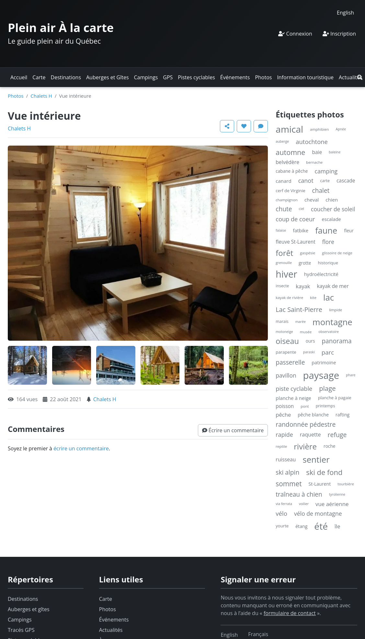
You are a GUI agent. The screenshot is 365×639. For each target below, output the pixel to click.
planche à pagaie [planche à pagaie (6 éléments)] (334, 398)
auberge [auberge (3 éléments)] (282, 141)
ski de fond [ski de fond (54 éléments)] (324, 472)
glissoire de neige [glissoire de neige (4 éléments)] (337, 252)
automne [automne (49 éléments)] (290, 152)
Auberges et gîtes (29, 609)
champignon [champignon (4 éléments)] (287, 199)
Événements (235, 77)
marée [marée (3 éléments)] (300, 321)
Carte (38, 77)
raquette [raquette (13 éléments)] (310, 434)
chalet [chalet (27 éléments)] (321, 190)
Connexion (295, 33)
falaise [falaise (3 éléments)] (281, 230)
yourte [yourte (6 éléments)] (282, 526)
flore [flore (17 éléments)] (328, 242)
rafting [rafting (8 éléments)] (342, 415)
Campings (146, 77)
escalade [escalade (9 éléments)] (331, 219)
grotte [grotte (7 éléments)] (305, 263)
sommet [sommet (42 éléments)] (289, 483)
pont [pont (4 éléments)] (305, 406)
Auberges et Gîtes (107, 77)
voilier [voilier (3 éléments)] (304, 503)
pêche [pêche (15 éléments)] (283, 414)
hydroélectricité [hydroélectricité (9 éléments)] (321, 274)
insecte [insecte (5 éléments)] (282, 286)
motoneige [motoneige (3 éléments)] (284, 331)
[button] (359, 77)
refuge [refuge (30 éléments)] (337, 434)
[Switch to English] (345, 12)
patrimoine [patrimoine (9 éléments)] (324, 362)
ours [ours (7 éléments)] (310, 341)
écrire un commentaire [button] (81, 448)
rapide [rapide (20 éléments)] (284, 434)
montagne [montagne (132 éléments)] (332, 322)
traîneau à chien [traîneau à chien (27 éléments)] (299, 494)
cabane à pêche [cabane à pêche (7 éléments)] (292, 171)
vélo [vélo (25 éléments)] (281, 513)
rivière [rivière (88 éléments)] (305, 446)
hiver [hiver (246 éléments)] (286, 274)
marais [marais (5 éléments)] (282, 321)
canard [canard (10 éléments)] (283, 181)
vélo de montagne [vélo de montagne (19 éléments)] (318, 513)
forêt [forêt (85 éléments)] (284, 253)
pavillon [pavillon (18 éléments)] (286, 375)
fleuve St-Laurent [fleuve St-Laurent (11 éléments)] (295, 241)
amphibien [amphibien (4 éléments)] (319, 129)
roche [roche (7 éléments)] (329, 446)
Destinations (66, 77)
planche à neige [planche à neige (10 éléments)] (293, 398)
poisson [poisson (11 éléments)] (285, 406)
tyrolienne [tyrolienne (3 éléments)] (337, 494)
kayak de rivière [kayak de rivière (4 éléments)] (289, 297)
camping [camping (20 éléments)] (325, 171)
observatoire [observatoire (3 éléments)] (328, 331)
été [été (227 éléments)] (321, 526)
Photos (263, 77)
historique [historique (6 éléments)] (328, 263)
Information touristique (305, 77)
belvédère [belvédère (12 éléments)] (287, 162)
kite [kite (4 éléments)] (313, 297)
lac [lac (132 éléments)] (328, 297)
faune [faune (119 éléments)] (326, 230)
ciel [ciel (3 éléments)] (301, 208)
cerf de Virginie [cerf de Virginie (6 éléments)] (290, 190)
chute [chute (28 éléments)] (284, 208)
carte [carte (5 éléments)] (325, 180)
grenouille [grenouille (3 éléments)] (284, 262)
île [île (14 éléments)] (337, 526)
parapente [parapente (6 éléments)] (286, 352)
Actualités (350, 77)
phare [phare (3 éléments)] (350, 375)
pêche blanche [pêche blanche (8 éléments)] (313, 415)
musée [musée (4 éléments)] (306, 331)
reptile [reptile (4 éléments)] (281, 446)
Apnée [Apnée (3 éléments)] (341, 129)
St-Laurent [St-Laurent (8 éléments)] (320, 484)
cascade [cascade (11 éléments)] (345, 180)
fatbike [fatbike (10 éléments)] (300, 230)
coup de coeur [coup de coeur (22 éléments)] (295, 219)
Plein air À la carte (61, 28)
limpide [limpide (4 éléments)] (335, 309)
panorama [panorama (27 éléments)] (336, 341)
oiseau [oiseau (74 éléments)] (287, 341)
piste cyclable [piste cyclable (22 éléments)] (294, 388)
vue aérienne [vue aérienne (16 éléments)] (332, 504)
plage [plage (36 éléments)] (327, 388)
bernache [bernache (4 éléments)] (314, 162)
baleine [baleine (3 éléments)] (334, 152)
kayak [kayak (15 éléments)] (303, 286)
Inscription (339, 33)
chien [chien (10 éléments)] (331, 199)
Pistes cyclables (196, 77)
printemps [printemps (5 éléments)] (325, 406)
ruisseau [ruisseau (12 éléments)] (286, 459)
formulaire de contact (290, 613)
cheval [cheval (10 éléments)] (311, 199)
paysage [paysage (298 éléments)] (321, 375)
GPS (168, 77)
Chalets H (41, 96)
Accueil (18, 77)
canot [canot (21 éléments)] (306, 180)
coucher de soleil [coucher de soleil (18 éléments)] (333, 209)
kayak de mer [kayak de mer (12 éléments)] (333, 286)
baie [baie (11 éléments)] (317, 152)
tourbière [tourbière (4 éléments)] (345, 483)
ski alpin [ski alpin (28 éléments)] (287, 472)
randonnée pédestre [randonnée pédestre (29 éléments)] (306, 424)
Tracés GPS (21, 629)
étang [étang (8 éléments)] (301, 526)
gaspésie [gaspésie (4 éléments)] (307, 252)
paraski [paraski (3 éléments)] (309, 352)
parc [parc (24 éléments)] (328, 352)
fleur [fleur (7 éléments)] (349, 230)
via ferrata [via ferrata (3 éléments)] (284, 503)
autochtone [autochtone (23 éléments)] (312, 142)
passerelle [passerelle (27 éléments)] (290, 362)
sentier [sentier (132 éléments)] (315, 459)
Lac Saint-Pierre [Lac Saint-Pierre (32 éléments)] (299, 309)
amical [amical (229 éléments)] (289, 129)
